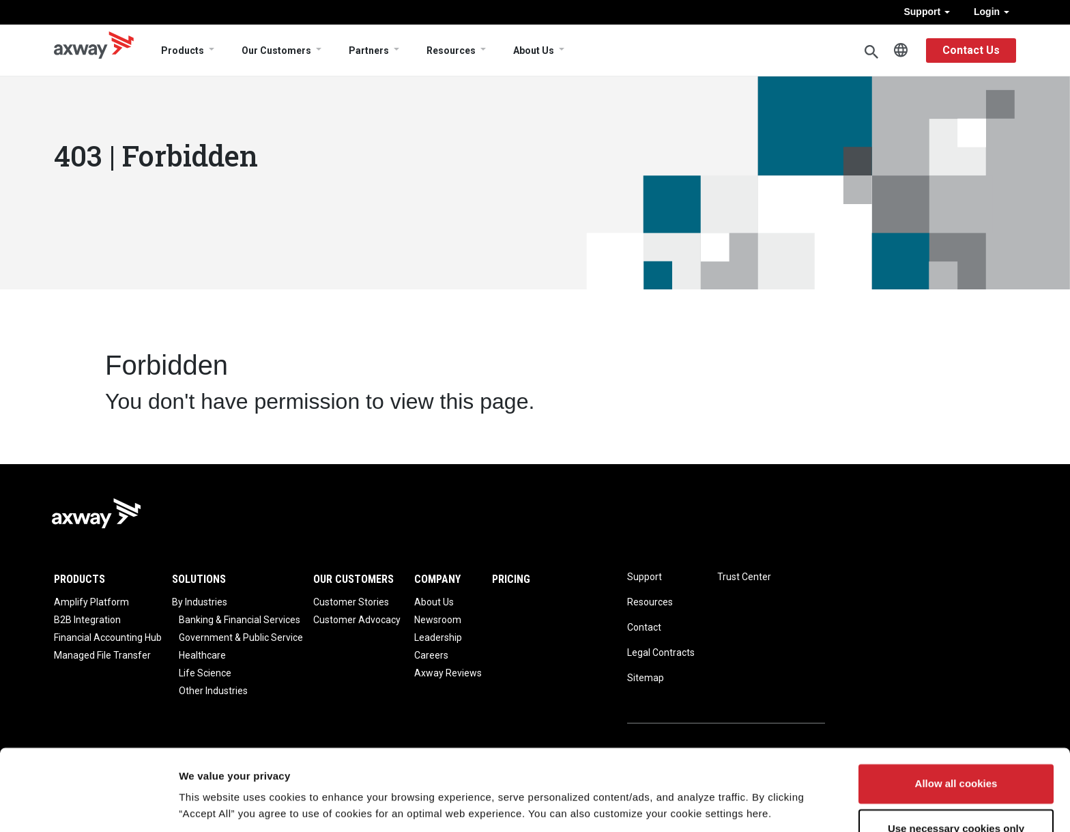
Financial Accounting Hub (108, 637)
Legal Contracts (661, 652)
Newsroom (437, 619)
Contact (644, 627)
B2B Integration (87, 619)
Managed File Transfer (102, 655)
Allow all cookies (956, 737)
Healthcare (202, 655)
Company (437, 579)
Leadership (438, 637)
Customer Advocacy (357, 619)
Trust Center (744, 576)
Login (991, 11)
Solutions (199, 579)
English (900, 50)
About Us (533, 50)
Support (926, 11)
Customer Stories (351, 602)
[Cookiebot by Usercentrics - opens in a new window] (88, 805)
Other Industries (213, 690)
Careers (431, 655)
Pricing (511, 579)
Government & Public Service (241, 637)
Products (182, 50)
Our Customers (276, 50)
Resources (451, 50)
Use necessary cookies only (956, 782)
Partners (369, 50)
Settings (199, 805)
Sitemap (645, 677)
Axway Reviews (448, 673)
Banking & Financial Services (239, 619)
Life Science (205, 673)
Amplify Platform (91, 602)
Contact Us (971, 50)
